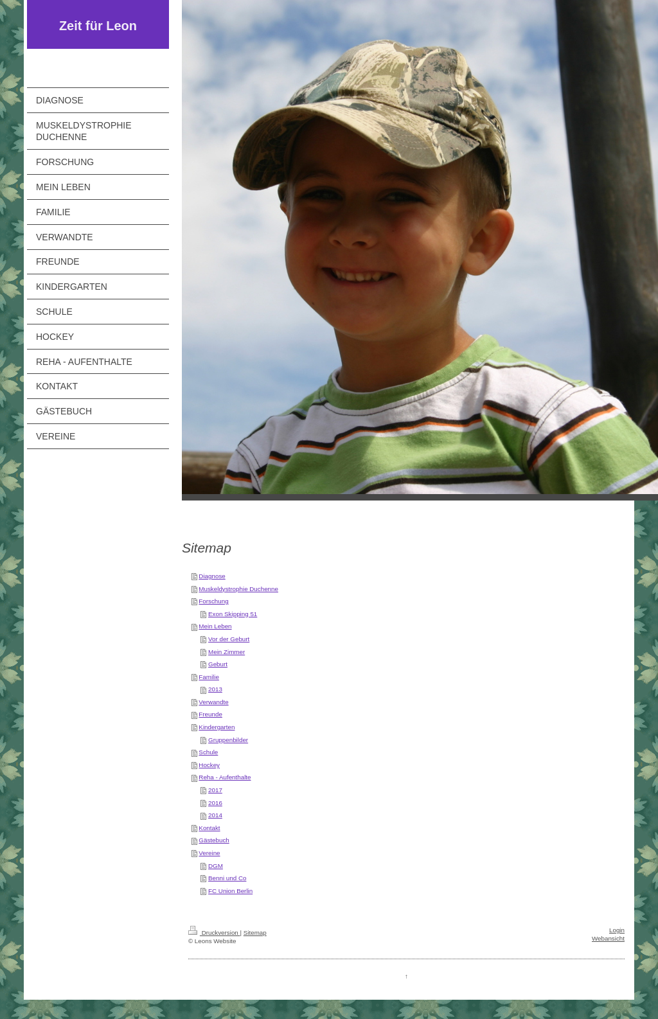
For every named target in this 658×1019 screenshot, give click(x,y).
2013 (215, 689)
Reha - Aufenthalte (225, 777)
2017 (215, 789)
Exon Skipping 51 (232, 613)
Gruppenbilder (228, 739)
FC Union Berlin (230, 890)
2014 (215, 815)
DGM (215, 865)
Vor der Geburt (228, 638)
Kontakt (209, 827)
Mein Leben (215, 626)
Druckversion (214, 932)
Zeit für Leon (98, 26)
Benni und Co (227, 878)
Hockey (209, 764)
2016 (215, 802)
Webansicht (608, 938)
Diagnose (212, 576)
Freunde (210, 714)
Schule (208, 752)
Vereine (209, 852)
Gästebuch (214, 840)
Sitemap (255, 932)
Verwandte (213, 701)
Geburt (217, 664)
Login (617, 930)
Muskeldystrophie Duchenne (238, 588)
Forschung (213, 601)
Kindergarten (217, 727)
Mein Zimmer (226, 651)
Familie (209, 676)
